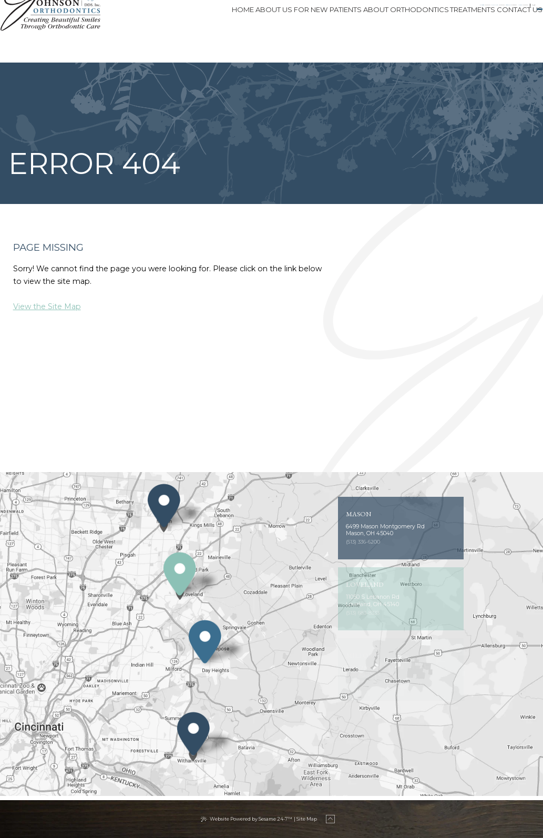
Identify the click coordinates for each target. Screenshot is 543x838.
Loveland (304, 12)
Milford (146, 12)
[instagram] (458, 12)
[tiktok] (469, 12)
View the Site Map (47, 306)
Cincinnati (224, 12)
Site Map (306, 819)
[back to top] (332, 819)
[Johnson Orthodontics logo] (64, 31)
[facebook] (447, 12)
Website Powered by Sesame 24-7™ (251, 819)
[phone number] (182, 12)
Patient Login (506, 12)
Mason (376, 12)
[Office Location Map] (164, 520)
